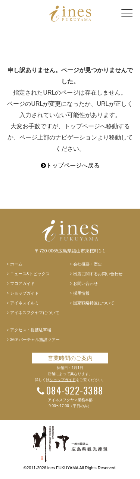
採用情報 (81, 293)
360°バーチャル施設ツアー (35, 339)
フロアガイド (22, 283)
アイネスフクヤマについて (34, 312)
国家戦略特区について (93, 303)
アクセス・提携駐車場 (30, 330)
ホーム (16, 264)
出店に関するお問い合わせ (97, 273)
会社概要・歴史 (87, 264)
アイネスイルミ (24, 303)
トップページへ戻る (70, 165)
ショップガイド (24, 293)
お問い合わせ (85, 283)
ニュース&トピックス (30, 273)
